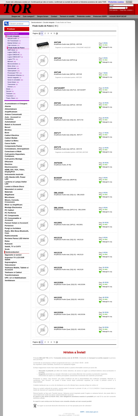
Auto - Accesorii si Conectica (12, 118)
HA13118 (58, 238)
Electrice (8, 164)
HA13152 (58, 297)
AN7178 (57, 147)
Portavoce (9, 226)
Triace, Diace (12, 98)
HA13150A (58, 282)
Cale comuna (13, 45)
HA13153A (58, 312)
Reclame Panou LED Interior (17, 238)
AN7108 (57, 42)
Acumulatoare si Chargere (16, 104)
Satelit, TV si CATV (13, 246)
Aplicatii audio (13, 38)
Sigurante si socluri (13, 255)
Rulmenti (8, 244)
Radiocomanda (11, 236)
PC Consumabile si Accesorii (13, 219)
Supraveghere (11, 262)
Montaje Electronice (13, 207)
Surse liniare (13, 82)
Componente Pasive (13, 146)
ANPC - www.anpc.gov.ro (89, 412)
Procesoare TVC (15, 73)
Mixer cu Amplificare (13, 205)
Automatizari (10, 122)
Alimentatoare (11, 109)
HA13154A (58, 327)
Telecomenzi (10, 265)
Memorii (12, 61)
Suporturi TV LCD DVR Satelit (14, 259)
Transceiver (13, 84)
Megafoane (9, 195)
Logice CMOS (14, 52)
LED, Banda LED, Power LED (15, 178)
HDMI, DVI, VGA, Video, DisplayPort (15, 171)
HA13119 (58, 253)
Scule (7, 249)
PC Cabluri (9, 210)
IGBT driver (12, 50)
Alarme (8, 106)
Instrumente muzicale (14, 174)
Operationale (13, 68)
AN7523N (58, 163)
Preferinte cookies (116, 2)
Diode (9, 89)
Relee (7, 241)
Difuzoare (9, 162)
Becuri (7, 127)
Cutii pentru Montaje (13, 159)
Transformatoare (12, 275)
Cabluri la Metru (11, 141)
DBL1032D (58, 193)
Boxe (7, 133)
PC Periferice (10, 213)
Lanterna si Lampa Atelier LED (16, 183)
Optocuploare (14, 70)
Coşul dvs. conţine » (126, 10)
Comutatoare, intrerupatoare (17, 149)
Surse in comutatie (15, 80)
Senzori (9, 91)
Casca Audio (10, 143)
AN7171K (58, 118)
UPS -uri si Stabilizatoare (15, 278)
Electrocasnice (11, 167)
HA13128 (58, 268)
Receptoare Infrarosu (16, 75)
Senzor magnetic (14, 77)
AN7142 (57, 58)
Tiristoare (10, 93)
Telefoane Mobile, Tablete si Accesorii (16, 269)
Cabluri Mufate (11, 138)
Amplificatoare (11, 112)
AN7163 (57, 103)
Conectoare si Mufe (13, 151)
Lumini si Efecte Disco (14, 186)
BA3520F (58, 178)
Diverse (12, 86)
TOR (17, 8)
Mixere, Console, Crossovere (12, 201)
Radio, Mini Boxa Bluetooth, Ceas (17, 232)
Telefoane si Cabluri (13, 272)
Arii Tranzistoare (14, 41)
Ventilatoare (10, 280)
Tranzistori (11, 96)
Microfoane (9, 197)
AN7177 (57, 133)
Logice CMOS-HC (15, 54)
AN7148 (57, 72)
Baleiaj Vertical (14, 43)
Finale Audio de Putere (16, 48)
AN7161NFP (59, 88)
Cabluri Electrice (12, 135)
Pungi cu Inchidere (13, 228)
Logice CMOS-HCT (15, 57)
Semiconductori (12, 252)
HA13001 (58, 223)
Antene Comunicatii (13, 114)
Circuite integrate (13, 36)
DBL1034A (58, 208)
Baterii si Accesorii (13, 124)
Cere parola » (113, 10)
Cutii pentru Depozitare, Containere (15, 155)
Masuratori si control (14, 189)
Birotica (8, 130)
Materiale (9, 192)
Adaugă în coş (105, 47)
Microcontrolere (14, 64)
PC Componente (12, 215)
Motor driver (13, 66)
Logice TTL (13, 59)
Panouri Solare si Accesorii (16, 223)
